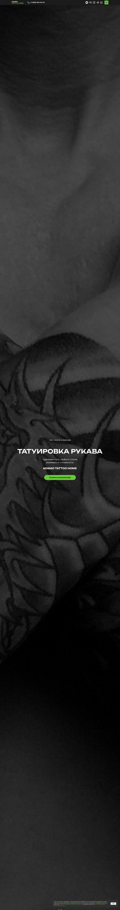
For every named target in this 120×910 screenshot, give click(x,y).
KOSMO (17, 2)
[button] (106, 2)
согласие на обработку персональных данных (70, 904)
